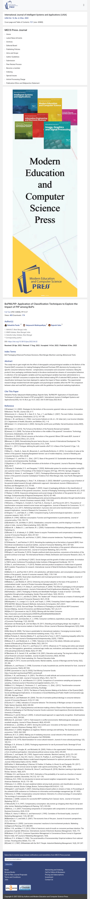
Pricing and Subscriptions (54, 875)
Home (8, 34)
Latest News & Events (14, 38)
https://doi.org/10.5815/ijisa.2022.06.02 (22, 342)
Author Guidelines (12, 57)
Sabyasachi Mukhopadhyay (36, 325)
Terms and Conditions (13, 877)
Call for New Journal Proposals (16, 875)
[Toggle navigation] (84, 5)
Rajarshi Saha (56, 325)
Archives (9, 42)
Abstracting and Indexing (54, 870)
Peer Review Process (14, 64)
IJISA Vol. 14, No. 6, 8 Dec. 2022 (16, 18)
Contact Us (49, 880)
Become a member (13, 68)
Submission (10, 61)
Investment (49, 877)
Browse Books (10, 872)
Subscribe (9, 864)
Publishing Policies (13, 49)
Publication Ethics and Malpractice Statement (22, 83)
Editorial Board (11, 45)
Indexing (9, 72)
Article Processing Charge (15, 79)
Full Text (8, 312)
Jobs (6, 880)
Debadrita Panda (13, 325)
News (7, 870)
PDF (31, 22)
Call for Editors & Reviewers (55, 872)
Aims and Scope (12, 53)
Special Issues (11, 76)
